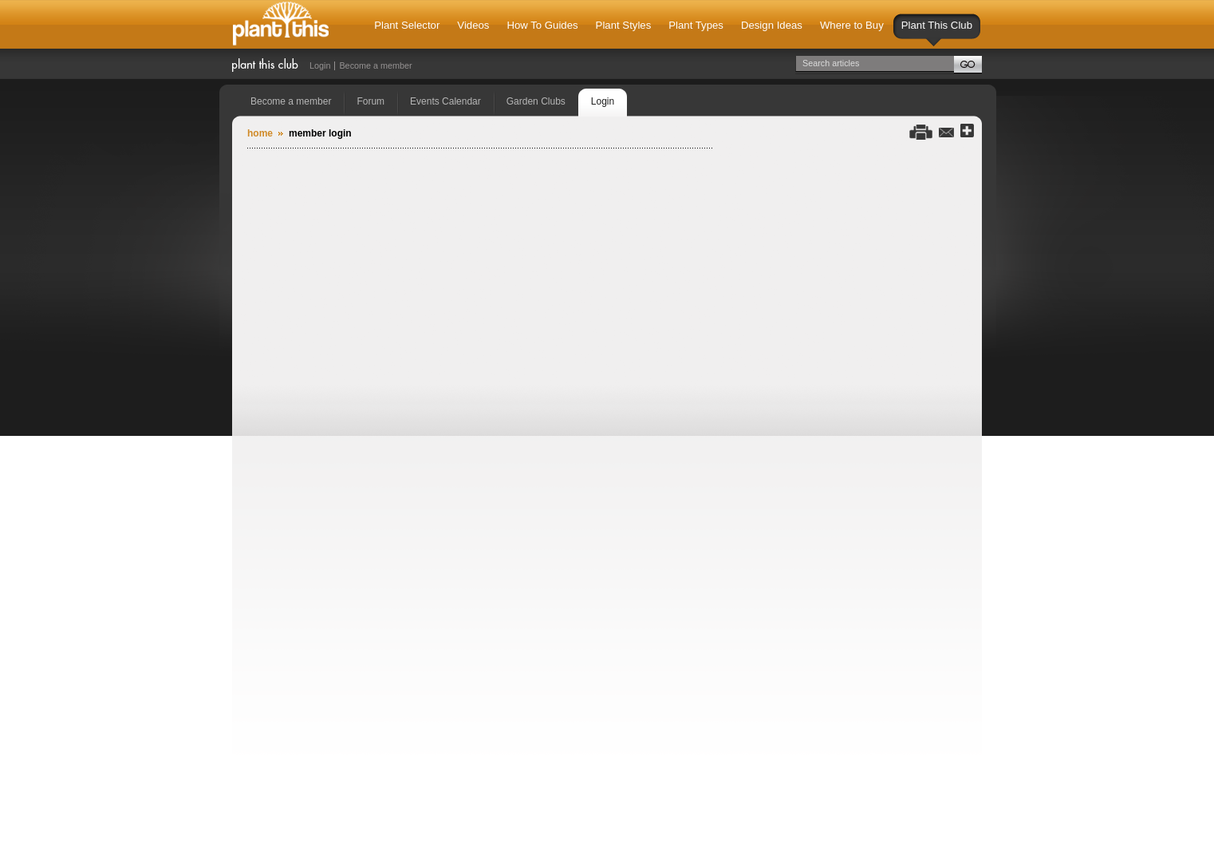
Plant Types (695, 25)
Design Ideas (771, 25)
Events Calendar (445, 101)
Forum (370, 101)
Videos (473, 25)
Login (319, 65)
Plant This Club (936, 32)
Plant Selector (406, 25)
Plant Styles (624, 25)
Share (967, 131)
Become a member (375, 65)
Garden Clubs (536, 101)
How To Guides (541, 25)
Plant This (280, 24)
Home (260, 133)
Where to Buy (852, 25)
